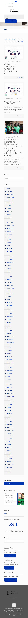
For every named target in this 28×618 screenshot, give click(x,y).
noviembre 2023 (10, 256)
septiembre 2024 (10, 231)
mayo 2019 (9, 382)
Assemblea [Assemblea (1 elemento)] (6, 513)
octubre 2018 (9, 399)
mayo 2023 (9, 271)
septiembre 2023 (10, 262)
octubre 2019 (9, 367)
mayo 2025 (9, 211)
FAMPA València (9, 61)
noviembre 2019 (10, 364)
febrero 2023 (9, 279)
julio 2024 (9, 237)
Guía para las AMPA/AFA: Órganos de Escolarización (11, 67)
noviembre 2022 (10, 288)
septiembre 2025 (10, 202)
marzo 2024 (9, 248)
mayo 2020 (9, 350)
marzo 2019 (9, 384)
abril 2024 (9, 245)
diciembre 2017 (10, 427)
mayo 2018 (9, 413)
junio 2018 (9, 410)
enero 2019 (9, 390)
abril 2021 (9, 325)
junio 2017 (9, 444)
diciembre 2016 (10, 461)
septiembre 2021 (10, 316)
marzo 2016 (9, 467)
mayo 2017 (9, 447)
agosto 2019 (9, 373)
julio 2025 (9, 205)
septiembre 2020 (10, 342)
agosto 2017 (9, 438)
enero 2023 (9, 282)
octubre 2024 (9, 228)
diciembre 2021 (10, 310)
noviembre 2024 (10, 225)
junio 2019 (9, 379)
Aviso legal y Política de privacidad (11, 614)
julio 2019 (9, 376)
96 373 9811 (11, 3)
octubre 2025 (9, 200)
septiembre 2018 (10, 401)
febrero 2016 (9, 470)
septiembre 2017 (10, 436)
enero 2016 (9, 473)
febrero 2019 (9, 387)
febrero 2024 (9, 251)
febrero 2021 (9, 330)
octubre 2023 (9, 259)
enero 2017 (9, 458)
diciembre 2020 (10, 336)
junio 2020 (9, 347)
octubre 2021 (9, 313)
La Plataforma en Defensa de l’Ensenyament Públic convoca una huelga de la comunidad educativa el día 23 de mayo (13, 147)
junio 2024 (9, 239)
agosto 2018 (9, 404)
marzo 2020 (9, 356)
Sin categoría (9, 483)
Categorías (8, 39)
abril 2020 (9, 353)
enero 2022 (9, 308)
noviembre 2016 (10, 464)
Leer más (21, 77)
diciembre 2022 (10, 285)
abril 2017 (9, 450)
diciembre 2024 (10, 222)
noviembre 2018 (10, 396)
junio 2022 (9, 296)
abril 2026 (9, 188)
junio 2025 (9, 208)
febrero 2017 (9, 455)
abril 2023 (9, 274)
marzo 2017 (9, 453)
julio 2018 (9, 407)
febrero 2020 (9, 359)
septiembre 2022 (10, 293)
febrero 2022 (9, 305)
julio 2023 (9, 265)
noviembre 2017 (10, 430)
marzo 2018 (9, 419)
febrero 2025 (9, 217)
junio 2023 (9, 268)
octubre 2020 (9, 339)
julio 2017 (9, 441)
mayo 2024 (9, 242)
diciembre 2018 (10, 393)
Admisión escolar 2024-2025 (12, 102)
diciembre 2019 (10, 362)
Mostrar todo (19, 41)
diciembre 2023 (10, 254)
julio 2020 (9, 345)
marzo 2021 (9, 328)
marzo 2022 (9, 302)
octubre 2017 (9, 433)
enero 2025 (9, 219)
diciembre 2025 (10, 194)
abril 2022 (9, 299)
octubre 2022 (9, 291)
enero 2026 (9, 191)
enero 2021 (9, 333)
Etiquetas (15, 39)
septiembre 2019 (10, 370)
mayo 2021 (9, 322)
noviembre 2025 (10, 197)
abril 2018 (9, 416)
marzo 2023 (9, 276)
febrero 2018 (9, 421)
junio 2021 (9, 319)
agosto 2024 (9, 234)
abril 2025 (9, 214)
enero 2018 (9, 424)
